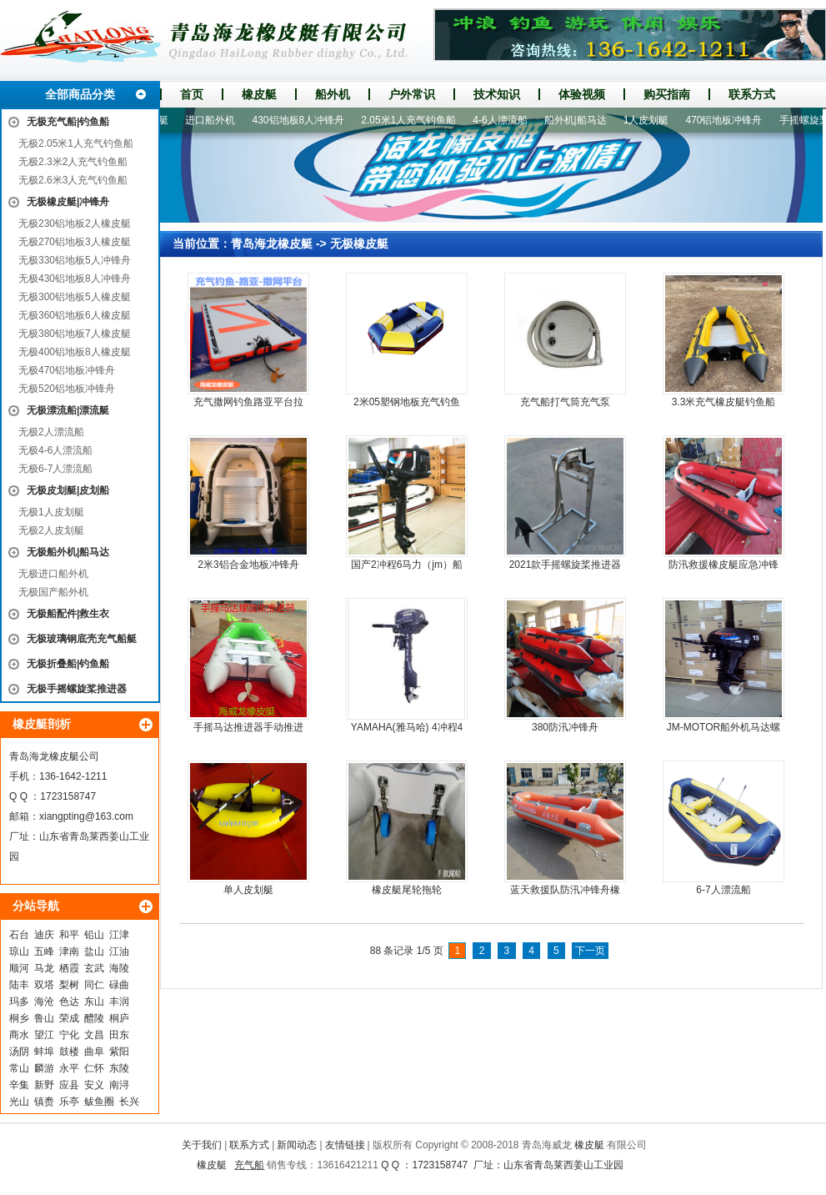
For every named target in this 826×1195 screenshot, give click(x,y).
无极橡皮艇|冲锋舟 (68, 202)
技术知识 (496, 94)
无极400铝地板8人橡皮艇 (74, 352)
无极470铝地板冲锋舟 (66, 370)
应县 (69, 1085)
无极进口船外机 (53, 574)
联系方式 (751, 94)
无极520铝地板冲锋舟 (66, 388)
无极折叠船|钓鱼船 (68, 664)
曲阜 (94, 1051)
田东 (119, 1035)
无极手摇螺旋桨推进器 (77, 689)
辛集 (19, 1085)
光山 (19, 1101)
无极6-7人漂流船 (55, 468)
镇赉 (44, 1101)
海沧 (44, 1001)
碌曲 (119, 985)
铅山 (94, 935)
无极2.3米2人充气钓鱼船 (73, 162)
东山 (94, 1001)
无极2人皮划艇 (51, 530)
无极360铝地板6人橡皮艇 (74, 315)
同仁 (94, 985)
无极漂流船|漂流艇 (68, 410)
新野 (44, 1085)
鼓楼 (69, 1051)
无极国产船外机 (53, 592)
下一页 (590, 951)
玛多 (19, 1001)
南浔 (119, 1085)
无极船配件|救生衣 (68, 614)
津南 (69, 951)
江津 (119, 935)
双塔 (44, 985)
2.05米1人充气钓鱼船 (413, 120)
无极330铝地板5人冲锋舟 (74, 260)
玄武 (94, 968)
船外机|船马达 (580, 120)
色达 (69, 1001)
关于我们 (202, 1145)
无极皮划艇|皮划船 (68, 490)
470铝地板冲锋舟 (728, 120)
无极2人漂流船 (51, 432)
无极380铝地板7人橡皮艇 (74, 333)
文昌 (94, 1035)
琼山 (19, 951)
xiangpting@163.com (86, 816)
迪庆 (44, 935)
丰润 (119, 1001)
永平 (69, 1068)
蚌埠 (44, 1051)
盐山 (94, 951)
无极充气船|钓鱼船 (68, 122)
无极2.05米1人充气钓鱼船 (75, 143)
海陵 (119, 968)
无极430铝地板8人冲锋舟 (74, 278)
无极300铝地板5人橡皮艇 (74, 297)
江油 (119, 951)
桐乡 (19, 1018)
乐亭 (69, 1101)
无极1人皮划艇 (51, 512)
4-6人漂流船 (505, 120)
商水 (19, 1035)
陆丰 (19, 985)
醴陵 (94, 1018)
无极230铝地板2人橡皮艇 (74, 223)
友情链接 (345, 1145)
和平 (69, 935)
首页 (191, 94)
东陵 (119, 1068)
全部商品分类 (80, 94)
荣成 (69, 1018)
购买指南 (666, 94)
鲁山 (44, 1018)
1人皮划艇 (651, 120)
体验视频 (581, 94)
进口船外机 (215, 120)
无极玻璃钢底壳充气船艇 (82, 639)
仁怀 (94, 1068)
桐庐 (119, 1018)
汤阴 (19, 1051)
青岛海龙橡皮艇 (272, 243)
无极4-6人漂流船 (55, 450)
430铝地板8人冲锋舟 (303, 120)
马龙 (44, 968)
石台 (19, 935)
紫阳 (119, 1051)
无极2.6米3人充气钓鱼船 (73, 180)
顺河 (19, 968)
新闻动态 (297, 1145)
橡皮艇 (259, 94)
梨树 (69, 985)
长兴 (129, 1101)
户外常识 (411, 94)
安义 (94, 1085)
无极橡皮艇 (359, 243)
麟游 (44, 1068)
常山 (19, 1068)
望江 (44, 1035)
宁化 (69, 1035)
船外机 (332, 94)
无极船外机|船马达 (68, 552)
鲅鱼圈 (99, 1101)
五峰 (44, 951)
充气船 (249, 1165)
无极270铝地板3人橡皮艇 (74, 242)
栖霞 (69, 968)
